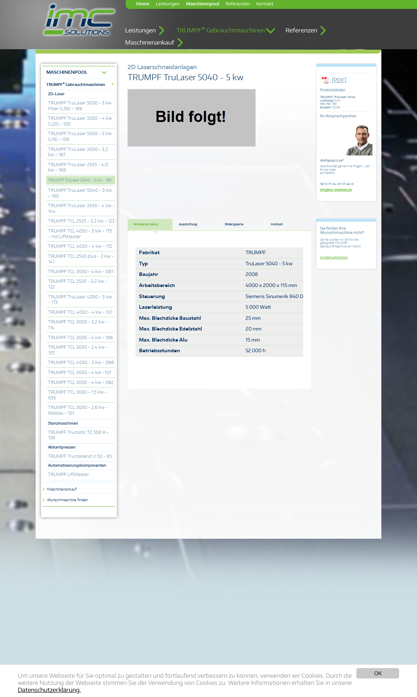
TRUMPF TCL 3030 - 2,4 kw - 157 (78, 349)
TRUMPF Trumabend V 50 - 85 (80, 456)
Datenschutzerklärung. (49, 689)
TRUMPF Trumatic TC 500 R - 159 (78, 435)
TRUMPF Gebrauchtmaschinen (220, 30)
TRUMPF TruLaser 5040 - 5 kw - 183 (79, 180)
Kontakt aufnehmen (334, 257)
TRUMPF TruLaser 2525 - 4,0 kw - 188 (78, 167)
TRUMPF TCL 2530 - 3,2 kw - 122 (77, 283)
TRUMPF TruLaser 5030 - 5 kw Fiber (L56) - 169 (80, 105)
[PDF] (333, 80)
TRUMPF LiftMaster (68, 474)
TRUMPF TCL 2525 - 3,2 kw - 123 (81, 221)
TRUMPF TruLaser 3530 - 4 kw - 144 (81, 208)
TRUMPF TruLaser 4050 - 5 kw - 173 (80, 299)
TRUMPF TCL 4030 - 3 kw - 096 (81, 362)
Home (142, 3)
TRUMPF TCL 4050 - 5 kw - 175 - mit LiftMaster (80, 233)
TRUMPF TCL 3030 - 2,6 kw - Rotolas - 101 (78, 410)
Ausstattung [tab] (188, 224)
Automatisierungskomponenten (77, 465)
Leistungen (168, 3)
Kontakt (264, 3)
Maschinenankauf (149, 42)
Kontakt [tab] (277, 224)
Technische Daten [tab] (145, 224)
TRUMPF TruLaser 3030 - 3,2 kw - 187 (78, 152)
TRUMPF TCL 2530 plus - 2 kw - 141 (81, 259)
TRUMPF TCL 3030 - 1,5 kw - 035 (77, 394)
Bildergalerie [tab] (234, 224)
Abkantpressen (62, 447)
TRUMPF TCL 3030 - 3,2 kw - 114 (78, 324)
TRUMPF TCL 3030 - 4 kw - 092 (81, 382)
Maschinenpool (202, 3)
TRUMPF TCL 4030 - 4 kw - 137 (80, 312)
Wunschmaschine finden (67, 500)
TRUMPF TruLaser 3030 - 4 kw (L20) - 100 (80, 121)
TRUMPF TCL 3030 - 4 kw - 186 (80, 337)
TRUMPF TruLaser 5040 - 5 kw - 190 (80, 193)
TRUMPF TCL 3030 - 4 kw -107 (79, 372)
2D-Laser (56, 94)
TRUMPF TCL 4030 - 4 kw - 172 (80, 246)
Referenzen (238, 3)
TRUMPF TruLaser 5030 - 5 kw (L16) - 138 (80, 136)
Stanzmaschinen (63, 423)
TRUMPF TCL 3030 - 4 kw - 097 (80, 271)
